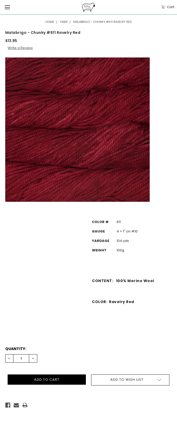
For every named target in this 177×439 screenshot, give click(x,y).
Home (49, 22)
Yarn (63, 22)
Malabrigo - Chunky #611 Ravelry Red (102, 22)
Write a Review (20, 47)
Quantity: (15, 348)
